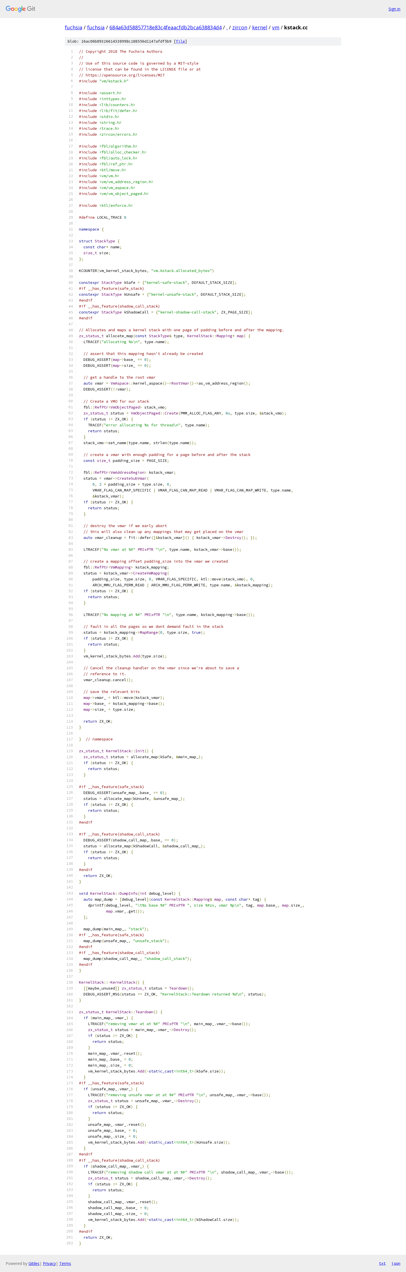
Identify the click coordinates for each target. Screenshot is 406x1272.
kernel (259, 27)
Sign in (394, 9)
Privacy (49, 1263)
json (395, 1263)
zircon (239, 27)
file (180, 41)
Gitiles (33, 1263)
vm (275, 27)
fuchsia (73, 27)
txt (382, 1263)
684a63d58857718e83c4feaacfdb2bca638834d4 (165, 27)
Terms (65, 1263)
